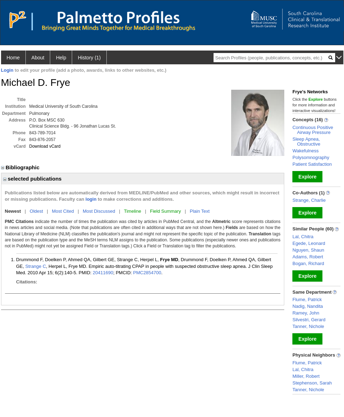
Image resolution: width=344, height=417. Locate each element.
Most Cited (63, 211)
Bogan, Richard (308, 263)
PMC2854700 (147, 272)
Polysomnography (310, 157)
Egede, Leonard (308, 243)
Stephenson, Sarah (312, 383)
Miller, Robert (306, 376)
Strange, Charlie (309, 200)
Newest (13, 211)
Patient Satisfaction (312, 164)
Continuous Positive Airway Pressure (312, 130)
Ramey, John (305, 313)
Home (13, 57)
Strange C (35, 266)
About (38, 57)
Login (7, 70)
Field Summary (165, 211)
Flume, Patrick (307, 299)
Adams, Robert (307, 256)
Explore (307, 177)
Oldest (36, 211)
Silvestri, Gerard (308, 319)
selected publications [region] (32, 179)
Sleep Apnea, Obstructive (306, 141)
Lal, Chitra (302, 236)
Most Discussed (99, 211)
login (91, 199)
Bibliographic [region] (21, 167)
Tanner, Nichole (308, 326)
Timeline (132, 211)
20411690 (103, 272)
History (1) (89, 57)
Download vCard (45, 146)
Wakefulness (305, 150)
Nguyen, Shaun (308, 250)
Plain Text (200, 211)
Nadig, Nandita (307, 306)
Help (61, 57)
